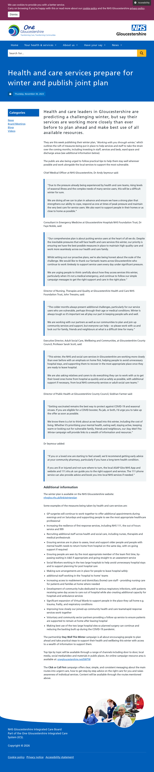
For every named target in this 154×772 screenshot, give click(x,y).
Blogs (11, 127)
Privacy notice (35, 757)
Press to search (141, 53)
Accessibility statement (60, 757)
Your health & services (40, 45)
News (117, 45)
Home (14, 45)
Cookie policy (16, 757)
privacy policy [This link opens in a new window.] (137, 8)
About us (70, 45)
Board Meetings (16, 123)
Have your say (95, 45)
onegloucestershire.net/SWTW (74, 659)
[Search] (76, 53)
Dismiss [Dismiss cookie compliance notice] (14, 14)
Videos (11, 131)
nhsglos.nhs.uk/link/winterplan (60, 497)
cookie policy (90, 8)
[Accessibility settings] (142, 3)
